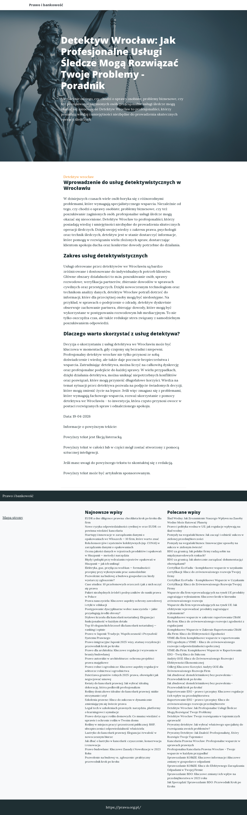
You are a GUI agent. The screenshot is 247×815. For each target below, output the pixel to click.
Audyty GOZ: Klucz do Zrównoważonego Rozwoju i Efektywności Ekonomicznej (200, 660)
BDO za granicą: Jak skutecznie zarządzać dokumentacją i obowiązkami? (205, 561)
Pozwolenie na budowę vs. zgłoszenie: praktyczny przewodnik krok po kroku (117, 759)
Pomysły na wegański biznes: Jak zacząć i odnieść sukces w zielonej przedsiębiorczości (205, 537)
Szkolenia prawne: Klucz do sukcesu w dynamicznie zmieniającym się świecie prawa (118, 702)
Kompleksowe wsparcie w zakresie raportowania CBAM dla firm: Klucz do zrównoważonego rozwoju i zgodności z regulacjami (205, 621)
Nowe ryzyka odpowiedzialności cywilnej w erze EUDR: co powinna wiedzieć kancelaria (123, 528)
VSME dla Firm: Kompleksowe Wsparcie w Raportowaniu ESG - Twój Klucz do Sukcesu (204, 652)
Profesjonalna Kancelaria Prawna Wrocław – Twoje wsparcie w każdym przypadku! (201, 751)
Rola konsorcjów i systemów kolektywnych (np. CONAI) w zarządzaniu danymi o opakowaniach (122, 545)
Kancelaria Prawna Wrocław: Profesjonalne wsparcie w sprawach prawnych (203, 743)
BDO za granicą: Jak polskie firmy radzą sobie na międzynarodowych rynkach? (198, 553)
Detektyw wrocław (78, 177)
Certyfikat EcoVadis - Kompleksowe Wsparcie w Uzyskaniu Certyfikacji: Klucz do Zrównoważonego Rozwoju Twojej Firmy (205, 584)
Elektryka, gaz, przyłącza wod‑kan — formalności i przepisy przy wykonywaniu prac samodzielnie (117, 570)
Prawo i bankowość (49, 5)
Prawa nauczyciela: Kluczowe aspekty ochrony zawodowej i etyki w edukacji (123, 603)
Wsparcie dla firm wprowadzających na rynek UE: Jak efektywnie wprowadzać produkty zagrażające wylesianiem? (202, 609)
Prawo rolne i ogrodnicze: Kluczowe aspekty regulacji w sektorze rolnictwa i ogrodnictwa (121, 669)
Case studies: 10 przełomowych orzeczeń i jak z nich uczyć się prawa (123, 586)
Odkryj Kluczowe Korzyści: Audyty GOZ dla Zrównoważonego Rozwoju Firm (195, 669)
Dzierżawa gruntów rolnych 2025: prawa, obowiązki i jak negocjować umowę (121, 677)
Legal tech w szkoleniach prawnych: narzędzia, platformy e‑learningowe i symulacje (122, 710)
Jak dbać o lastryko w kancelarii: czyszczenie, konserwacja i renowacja (123, 743)
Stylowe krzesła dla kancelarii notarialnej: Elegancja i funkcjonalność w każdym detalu (119, 619)
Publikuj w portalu (164, 6)
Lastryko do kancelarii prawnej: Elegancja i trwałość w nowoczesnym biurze (121, 735)
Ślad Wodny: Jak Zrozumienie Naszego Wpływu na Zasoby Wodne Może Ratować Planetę (205, 520)
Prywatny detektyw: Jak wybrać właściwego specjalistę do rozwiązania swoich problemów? (205, 726)
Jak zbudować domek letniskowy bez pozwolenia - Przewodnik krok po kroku (200, 677)
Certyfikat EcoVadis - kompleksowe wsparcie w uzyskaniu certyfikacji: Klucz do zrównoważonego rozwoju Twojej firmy (205, 572)
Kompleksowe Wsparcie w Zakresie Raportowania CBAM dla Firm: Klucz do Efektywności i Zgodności (204, 631)
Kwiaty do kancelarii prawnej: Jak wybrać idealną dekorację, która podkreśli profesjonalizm (116, 685)
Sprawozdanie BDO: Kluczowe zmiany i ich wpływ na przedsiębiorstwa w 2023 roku (201, 776)
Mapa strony (13, 517)
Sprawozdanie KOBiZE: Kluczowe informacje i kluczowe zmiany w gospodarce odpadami (203, 759)
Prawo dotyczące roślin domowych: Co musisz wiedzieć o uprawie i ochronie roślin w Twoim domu (122, 718)
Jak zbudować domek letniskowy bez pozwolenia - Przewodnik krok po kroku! (200, 685)
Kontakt (209, 6)
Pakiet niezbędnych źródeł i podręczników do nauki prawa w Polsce (123, 594)
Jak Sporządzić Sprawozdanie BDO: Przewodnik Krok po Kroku (204, 784)
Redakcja (190, 6)
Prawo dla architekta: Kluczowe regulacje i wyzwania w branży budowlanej (121, 652)
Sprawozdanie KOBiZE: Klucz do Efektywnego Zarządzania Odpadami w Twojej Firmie (205, 768)
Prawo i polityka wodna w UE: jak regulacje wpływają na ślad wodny (203, 528)
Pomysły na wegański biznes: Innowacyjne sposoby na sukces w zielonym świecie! (202, 545)
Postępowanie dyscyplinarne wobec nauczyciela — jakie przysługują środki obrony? (121, 611)
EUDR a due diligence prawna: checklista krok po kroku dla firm (123, 520)
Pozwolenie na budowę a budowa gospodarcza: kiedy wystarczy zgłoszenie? (119, 578)
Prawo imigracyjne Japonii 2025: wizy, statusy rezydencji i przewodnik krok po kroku (122, 644)
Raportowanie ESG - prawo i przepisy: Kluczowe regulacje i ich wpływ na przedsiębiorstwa (205, 693)
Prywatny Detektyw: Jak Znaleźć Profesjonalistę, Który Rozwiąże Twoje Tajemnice (203, 735)
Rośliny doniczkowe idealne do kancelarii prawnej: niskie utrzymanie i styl (121, 693)
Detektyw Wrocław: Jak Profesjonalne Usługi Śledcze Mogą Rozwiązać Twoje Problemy (202, 710)
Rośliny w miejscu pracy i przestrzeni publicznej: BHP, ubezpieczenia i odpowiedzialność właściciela (120, 726)
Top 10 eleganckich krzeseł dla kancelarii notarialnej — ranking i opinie (120, 627)
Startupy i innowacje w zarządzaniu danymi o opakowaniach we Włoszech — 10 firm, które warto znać (122, 537)
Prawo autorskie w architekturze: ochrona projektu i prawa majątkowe (119, 660)
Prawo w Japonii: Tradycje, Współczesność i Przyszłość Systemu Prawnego (121, 636)
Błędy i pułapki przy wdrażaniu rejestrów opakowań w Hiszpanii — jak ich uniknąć (120, 561)
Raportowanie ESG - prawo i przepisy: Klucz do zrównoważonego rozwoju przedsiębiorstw (198, 702)
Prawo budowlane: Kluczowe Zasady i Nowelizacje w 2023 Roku (123, 751)
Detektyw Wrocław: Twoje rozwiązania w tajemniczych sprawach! (203, 718)
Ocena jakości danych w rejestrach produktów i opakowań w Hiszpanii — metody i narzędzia (123, 553)
